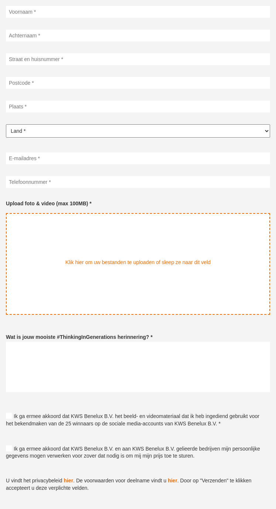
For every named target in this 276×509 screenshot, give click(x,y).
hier (68, 480)
